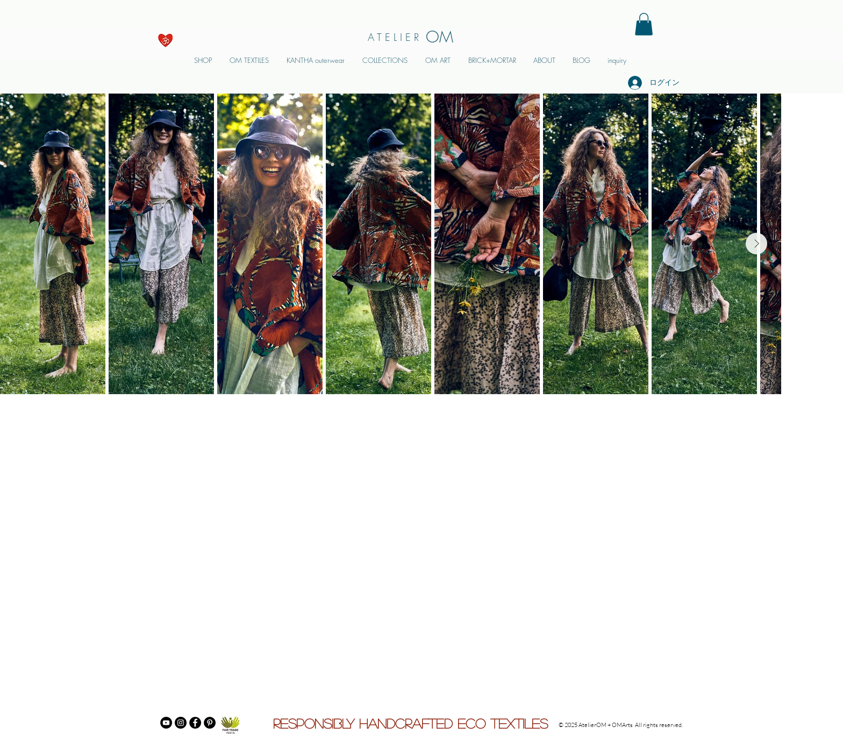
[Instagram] (181, 723)
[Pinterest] (210, 723)
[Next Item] (756, 243)
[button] (643, 24)
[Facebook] (195, 723)
